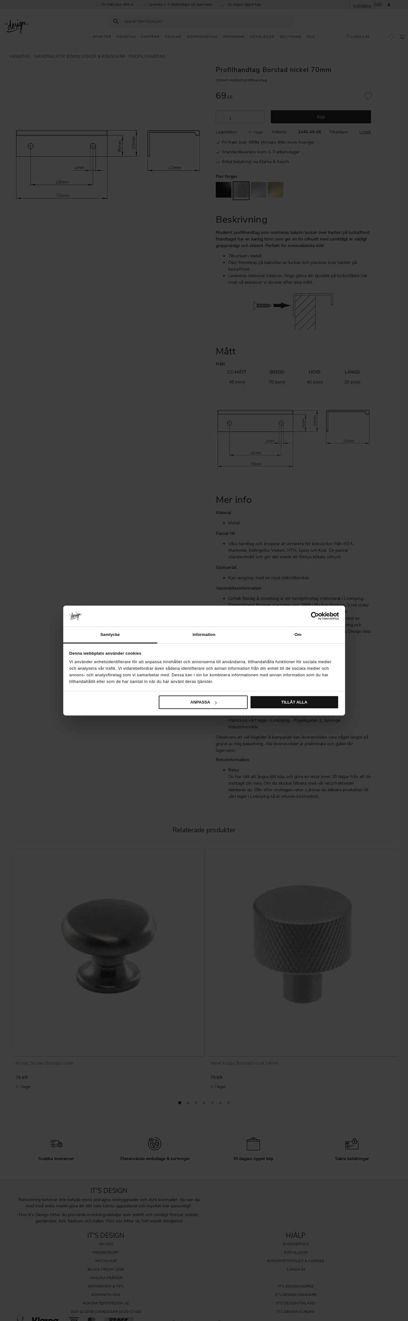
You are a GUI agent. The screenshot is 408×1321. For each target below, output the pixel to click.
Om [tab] (297, 634)
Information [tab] (204, 634)
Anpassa (203, 702)
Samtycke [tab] (110, 634)
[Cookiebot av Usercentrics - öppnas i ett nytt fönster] (311, 616)
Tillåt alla (294, 702)
